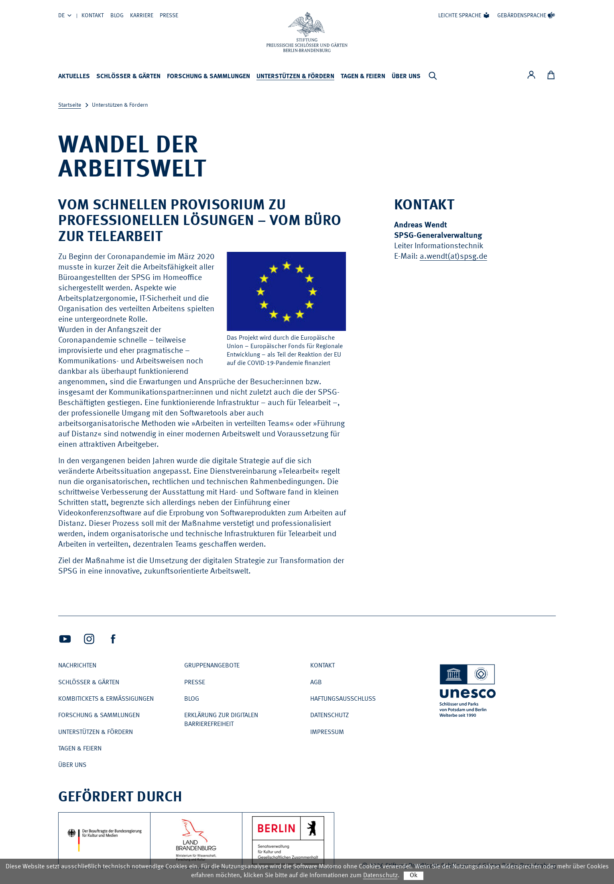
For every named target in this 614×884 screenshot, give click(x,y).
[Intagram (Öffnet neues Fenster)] (89, 639)
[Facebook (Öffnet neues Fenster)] (113, 639)
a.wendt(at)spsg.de (453, 257)
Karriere (141, 15)
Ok (413, 875)
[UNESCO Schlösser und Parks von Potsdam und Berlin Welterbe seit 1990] (468, 692)
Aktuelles (74, 76)
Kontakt (92, 15)
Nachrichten (77, 666)
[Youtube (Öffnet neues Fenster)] (65, 639)
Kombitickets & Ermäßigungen (106, 699)
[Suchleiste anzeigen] (432, 76)
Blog (117, 15)
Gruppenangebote (212, 666)
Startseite (69, 105)
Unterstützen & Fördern (295, 76)
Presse (169, 15)
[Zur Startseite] (307, 32)
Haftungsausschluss (343, 699)
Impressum (327, 732)
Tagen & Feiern (363, 76)
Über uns (406, 76)
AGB (316, 682)
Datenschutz (329, 715)
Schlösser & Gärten (128, 76)
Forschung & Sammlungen (208, 76)
